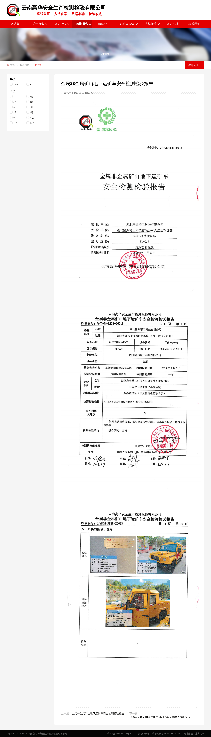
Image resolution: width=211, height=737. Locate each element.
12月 (30, 122)
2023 (30, 84)
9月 (13, 117)
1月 (13, 96)
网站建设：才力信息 (194, 733)
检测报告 (24, 65)
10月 (30, 117)
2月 (29, 96)
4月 (29, 101)
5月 (13, 107)
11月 (14, 122)
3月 (13, 101)
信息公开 (39, 65)
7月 (13, 112)
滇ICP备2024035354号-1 (119, 733)
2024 (14, 84)
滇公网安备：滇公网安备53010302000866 (159, 733)
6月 (29, 107)
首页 (12, 65)
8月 (29, 112)
